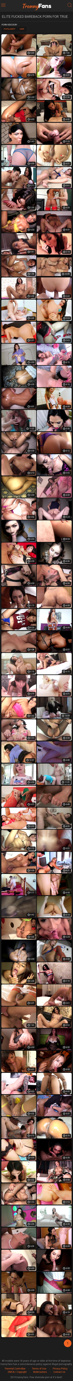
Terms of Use (39, 1368)
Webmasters (40, 1372)
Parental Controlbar (15, 1368)
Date (22, 29)
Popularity (9, 29)
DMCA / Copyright (17, 1372)
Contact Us (59, 1372)
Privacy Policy (60, 1368)
